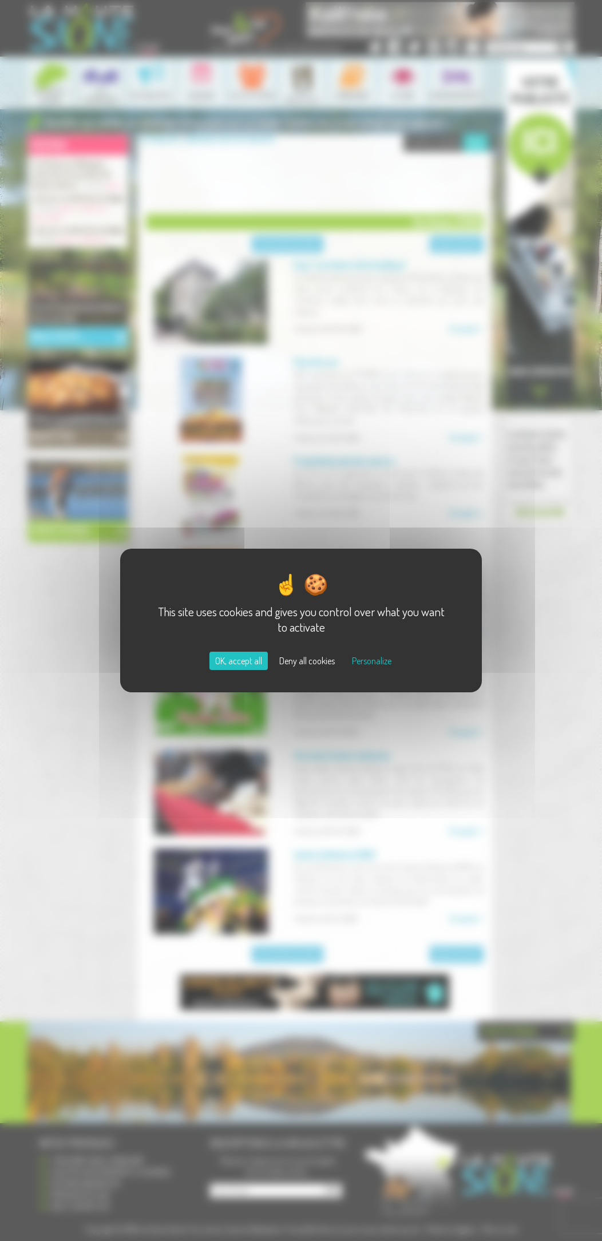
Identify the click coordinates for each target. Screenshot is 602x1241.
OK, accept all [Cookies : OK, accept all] (238, 661)
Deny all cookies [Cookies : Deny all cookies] (307, 661)
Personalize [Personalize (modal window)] (371, 661)
